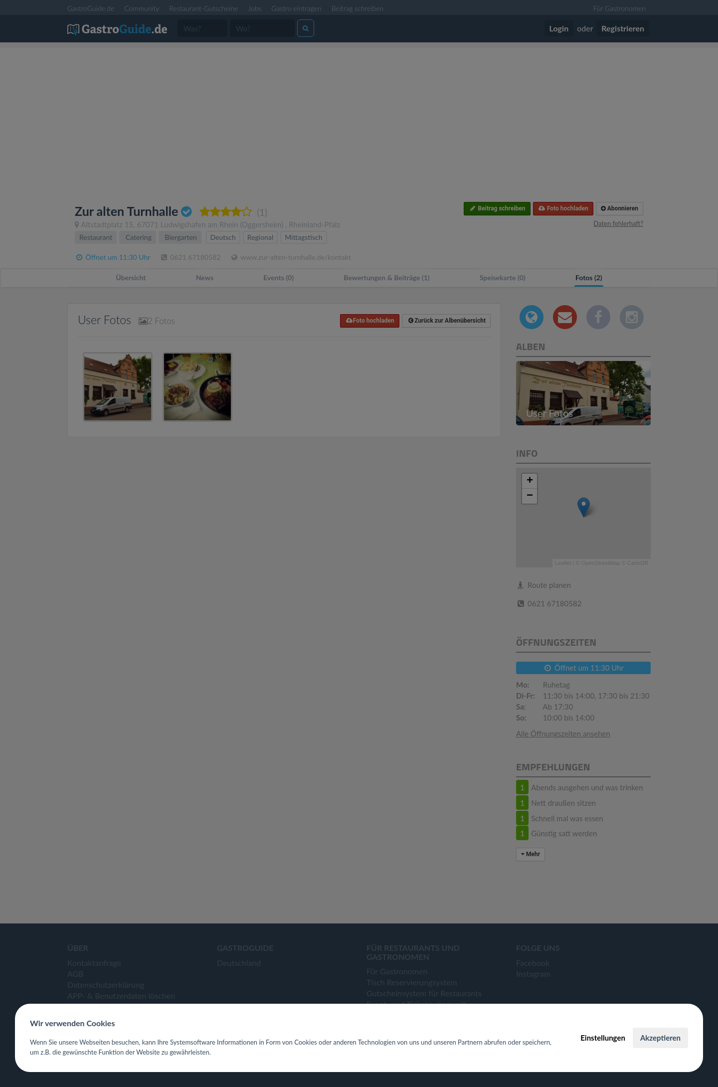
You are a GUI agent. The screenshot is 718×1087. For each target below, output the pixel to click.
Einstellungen (602, 1037)
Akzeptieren (660, 1037)
